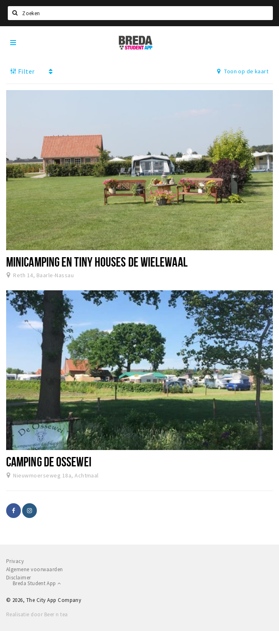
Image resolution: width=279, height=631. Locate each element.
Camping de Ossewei (48, 461)
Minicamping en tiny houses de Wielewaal (97, 262)
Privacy (15, 561)
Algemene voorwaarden (34, 569)
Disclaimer (18, 577)
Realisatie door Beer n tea (37, 614)
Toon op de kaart (242, 71)
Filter (22, 71)
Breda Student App (37, 583)
